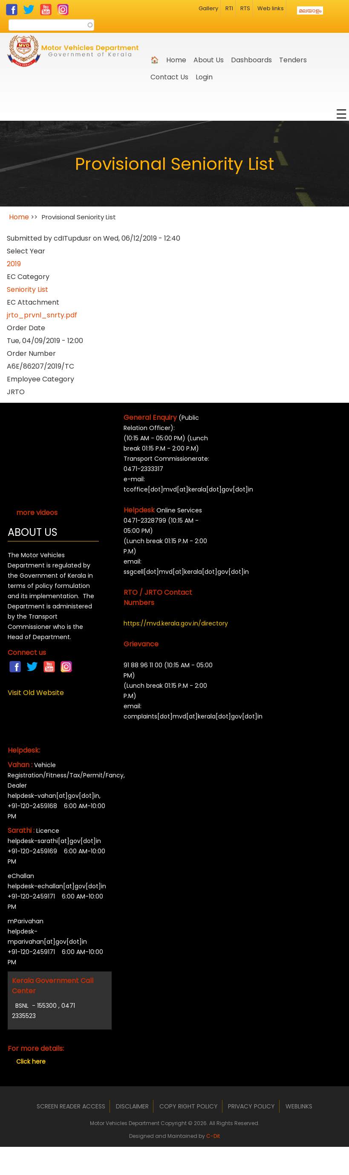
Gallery (208, 8)
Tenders (293, 60)
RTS (245, 8)
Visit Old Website (36, 693)
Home (176, 60)
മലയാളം (310, 10)
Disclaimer (132, 1106)
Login (204, 77)
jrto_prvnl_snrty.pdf (42, 315)
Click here (31, 1061)
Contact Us (169, 77)
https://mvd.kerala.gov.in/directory (169, 623)
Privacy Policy (251, 1106)
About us (208, 60)
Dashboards (251, 60)
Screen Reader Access (71, 1106)
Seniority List (27, 289)
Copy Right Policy (188, 1106)
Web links (270, 8)
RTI (229, 8)
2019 (14, 264)
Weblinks (299, 1106)
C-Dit (213, 1136)
